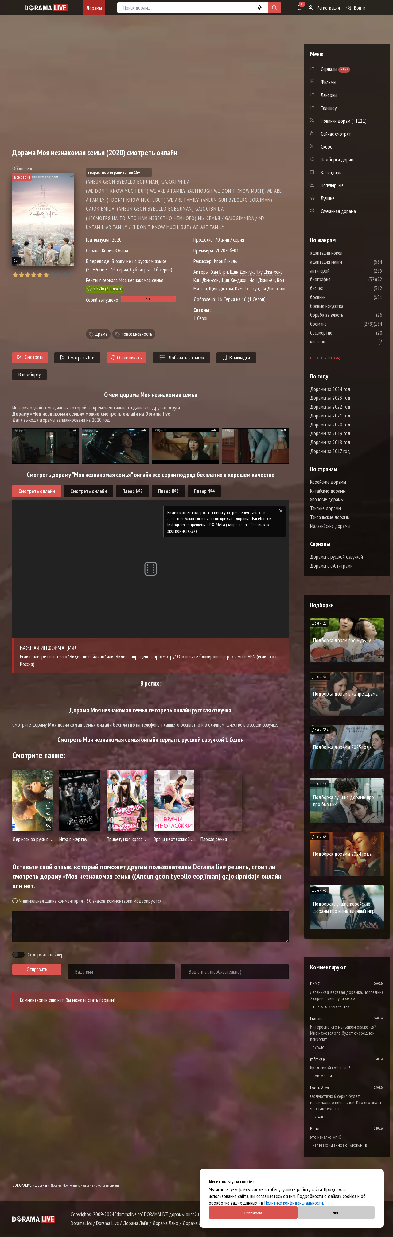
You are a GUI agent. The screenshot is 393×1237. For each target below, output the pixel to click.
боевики (336, 297)
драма (101, 334)
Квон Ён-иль (225, 261)
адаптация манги (344, 261)
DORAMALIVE (22, 1185)
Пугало (318, 1047)
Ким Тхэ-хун (247, 288)
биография (338, 279)
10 (70, 275)
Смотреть (30, 357)
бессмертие (339, 332)
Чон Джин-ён (262, 280)
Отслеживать (126, 357)
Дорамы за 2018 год (330, 442)
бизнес (335, 288)
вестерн (336, 341)
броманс (336, 323)
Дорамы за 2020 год (330, 424)
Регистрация (324, 8)
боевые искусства (345, 306)
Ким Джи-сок (206, 280)
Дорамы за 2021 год (330, 415)
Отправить (37, 969)
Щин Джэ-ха (221, 288)
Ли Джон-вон (273, 288)
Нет (336, 1212)
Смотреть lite (77, 357)
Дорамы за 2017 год (330, 451)
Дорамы (94, 7)
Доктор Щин (323, 1076)
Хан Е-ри (219, 271)
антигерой (338, 270)
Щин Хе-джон (234, 280)
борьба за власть (345, 315)
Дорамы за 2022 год (330, 406)
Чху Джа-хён (268, 271)
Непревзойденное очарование (339, 1145)
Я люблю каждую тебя (332, 1006)
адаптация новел (344, 253)
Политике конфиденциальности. (294, 1203)
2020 (117, 239)
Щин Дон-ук (242, 271)
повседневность (137, 334)
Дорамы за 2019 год (330, 433)
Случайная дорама (338, 211)
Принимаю (253, 1212)
